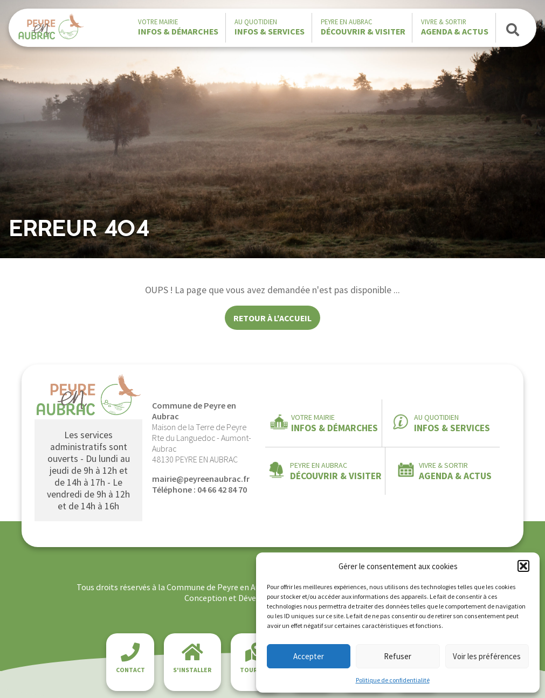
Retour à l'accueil (272, 318)
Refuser (397, 656)
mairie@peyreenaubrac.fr (201, 478)
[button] (523, 566)
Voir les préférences (487, 656)
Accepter (308, 656)
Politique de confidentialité (393, 680)
